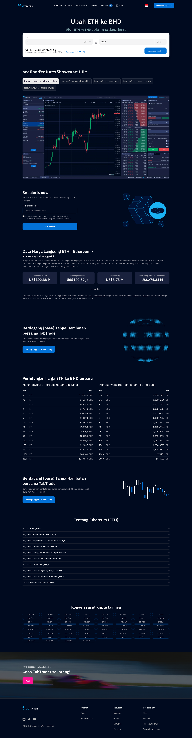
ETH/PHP (105, 630)
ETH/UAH (142, 634)
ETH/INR (31, 626)
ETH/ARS (49, 614)
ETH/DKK (142, 618)
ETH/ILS (161, 622)
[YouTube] (34, 719)
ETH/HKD (105, 622)
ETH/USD (160, 634)
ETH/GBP (86, 622)
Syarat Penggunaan (151, 729)
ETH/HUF (123, 622)
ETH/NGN (49, 630)
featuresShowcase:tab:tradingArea (40, 81)
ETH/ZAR (31, 642)
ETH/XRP (142, 638)
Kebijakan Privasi (150, 724)
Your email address (31, 206)
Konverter (118, 724)
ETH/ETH (49, 622)
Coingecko (70, 52)
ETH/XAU (86, 638)
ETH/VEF (31, 638)
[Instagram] (24, 719)
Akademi (117, 713)
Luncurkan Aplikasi (164, 5)
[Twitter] (29, 719)
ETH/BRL (160, 614)
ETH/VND (49, 638)
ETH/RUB (160, 630)
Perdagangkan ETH (155, 51)
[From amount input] (53, 42)
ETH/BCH (86, 614)
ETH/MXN (160, 626)
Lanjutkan (96, 289)
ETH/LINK (50, 642)
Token (83, 713)
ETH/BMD (123, 614)
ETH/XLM (123, 638)
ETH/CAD (49, 618)
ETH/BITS (87, 642)
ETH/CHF (68, 618)
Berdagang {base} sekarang (38, 349)
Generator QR (87, 718)
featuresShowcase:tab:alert (106, 81)
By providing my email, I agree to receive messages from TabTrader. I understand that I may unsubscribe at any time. (48, 217)
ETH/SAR (31, 634)
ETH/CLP (86, 618)
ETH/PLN (142, 630)
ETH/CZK (123, 618)
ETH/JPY (49, 626)
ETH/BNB (142, 614)
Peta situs (118, 729)
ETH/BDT (105, 614)
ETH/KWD (86, 626)
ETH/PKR (123, 630)
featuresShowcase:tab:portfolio (137, 81)
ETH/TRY (105, 634)
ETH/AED (31, 614)
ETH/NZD (86, 630)
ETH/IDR (142, 622)
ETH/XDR (105, 638)
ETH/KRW (68, 626)
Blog (145, 713)
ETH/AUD (68, 614)
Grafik (120, 5)
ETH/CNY (105, 618)
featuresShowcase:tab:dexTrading (39, 88)
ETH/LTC (123, 626)
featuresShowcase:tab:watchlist (75, 81)
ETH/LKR (105, 626)
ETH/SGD (68, 634)
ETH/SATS (68, 642)
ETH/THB (86, 634)
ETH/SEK (49, 634)
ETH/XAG (68, 638)
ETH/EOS (31, 622)
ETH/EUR (68, 622)
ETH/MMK (142, 626)
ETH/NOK (68, 630)
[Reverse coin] (96, 43)
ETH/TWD (123, 634)
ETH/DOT (160, 618)
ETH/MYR (31, 630)
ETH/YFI (160, 638)
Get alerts (50, 226)
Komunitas (147, 718)
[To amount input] (126, 42)
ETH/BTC (31, 618)
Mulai (27, 682)
